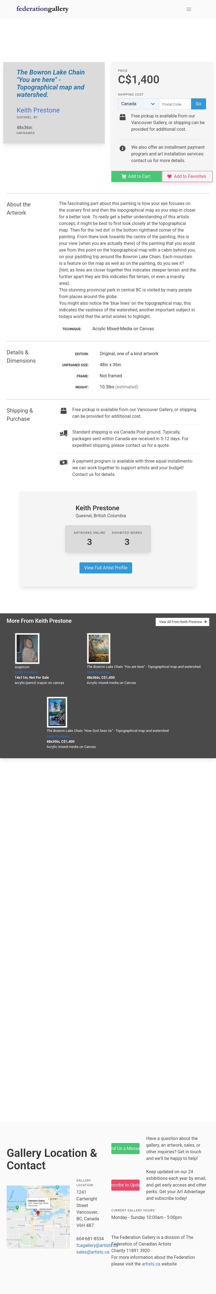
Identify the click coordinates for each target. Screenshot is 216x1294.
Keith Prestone (38, 110)
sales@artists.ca (92, 1252)
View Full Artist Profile (105, 567)
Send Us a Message (125, 1148)
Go (198, 103)
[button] (189, 9)
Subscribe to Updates (125, 1185)
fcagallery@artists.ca (97, 1245)
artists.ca (151, 1264)
